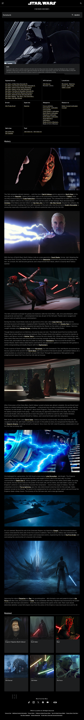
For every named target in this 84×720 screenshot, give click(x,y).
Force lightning (25, 487)
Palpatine (22, 598)
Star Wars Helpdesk (25, 715)
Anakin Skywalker (71, 205)
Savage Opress (25, 328)
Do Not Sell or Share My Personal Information (51, 715)
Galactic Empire (12, 424)
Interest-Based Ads (35, 715)
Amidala (7, 203)
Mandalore (50, 340)
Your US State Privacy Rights (58, 713)
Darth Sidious (47, 194)
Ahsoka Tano (65, 324)
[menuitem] (3, 3)
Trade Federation (29, 198)
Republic (18, 196)
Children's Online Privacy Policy (43, 713)
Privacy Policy (31, 713)
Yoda (28, 348)
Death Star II (20, 480)
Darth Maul (69, 194)
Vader (32, 600)
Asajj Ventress (57, 322)
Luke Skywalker (51, 476)
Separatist (46, 259)
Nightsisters (43, 345)
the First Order (71, 535)
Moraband (38, 348)
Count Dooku (55, 257)
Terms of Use (8, 713)
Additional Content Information (19, 713)
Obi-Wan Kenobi (55, 203)
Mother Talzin (29, 336)
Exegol (56, 530)
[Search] (42, 15)
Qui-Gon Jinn (37, 203)
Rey (30, 598)
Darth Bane (32, 351)
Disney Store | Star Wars (72, 713)
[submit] (81, 3)
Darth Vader (29, 419)
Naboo (69, 196)
